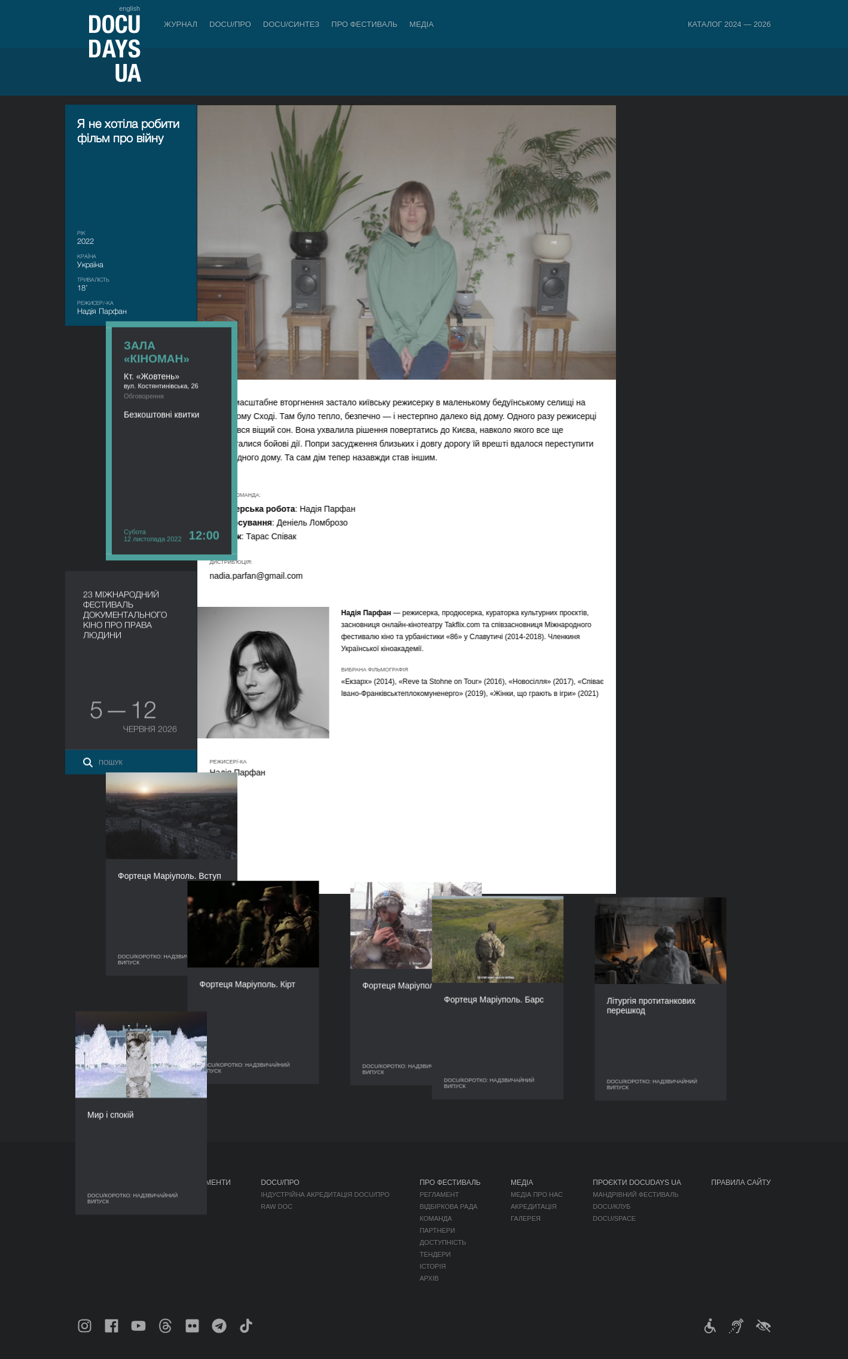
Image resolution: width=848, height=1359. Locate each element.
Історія (433, 1266)
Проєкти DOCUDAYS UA (637, 1182)
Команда (436, 1218)
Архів (429, 1278)
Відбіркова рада (449, 1206)
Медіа (422, 24)
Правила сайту (741, 1182)
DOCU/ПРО (230, 24)
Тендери (435, 1254)
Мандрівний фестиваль (635, 1194)
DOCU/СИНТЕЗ (291, 24)
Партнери (437, 1230)
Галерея (526, 1218)
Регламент (439, 1194)
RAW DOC (276, 1206)
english (129, 8)
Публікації (95, 1194)
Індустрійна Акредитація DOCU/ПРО (325, 1194)
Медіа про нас (537, 1194)
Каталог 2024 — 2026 (729, 24)
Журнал (180, 24)
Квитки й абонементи (187, 1182)
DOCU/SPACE (614, 1218)
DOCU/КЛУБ (611, 1206)
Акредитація (534, 1206)
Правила (159, 1194)
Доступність (443, 1242)
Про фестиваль (364, 24)
